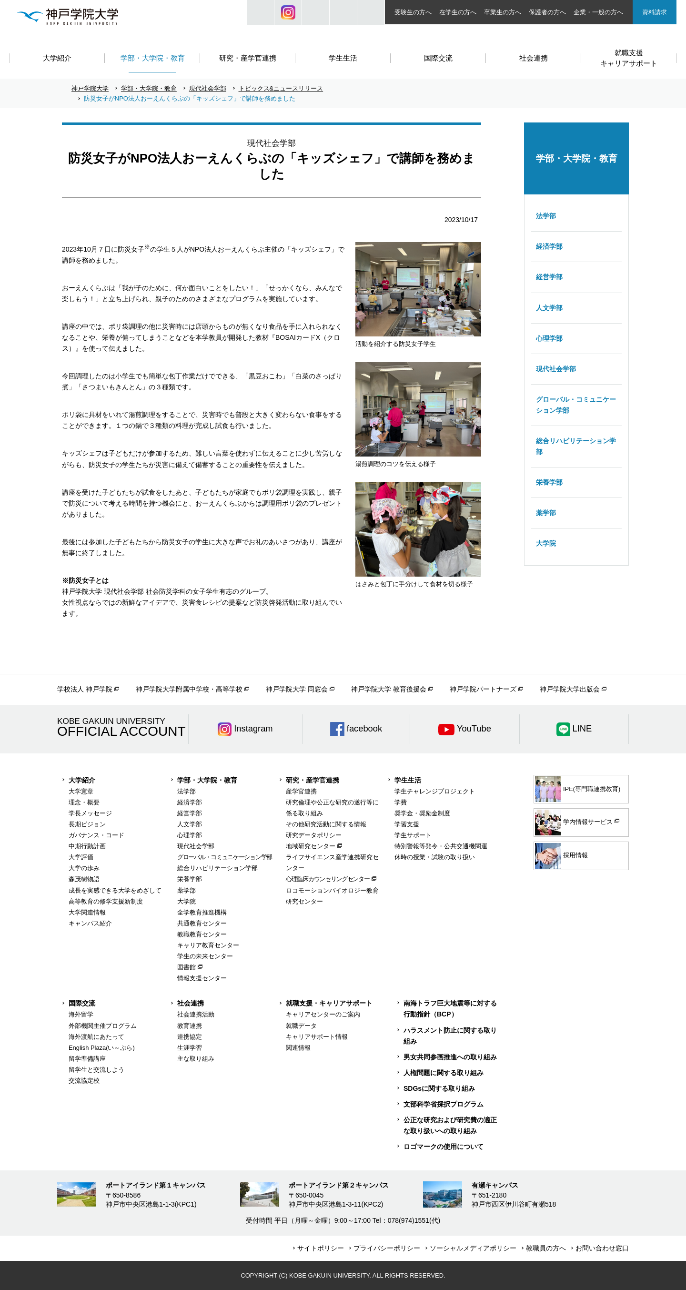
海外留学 (81, 1014)
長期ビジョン (87, 824)
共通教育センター (202, 923)
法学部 (546, 216)
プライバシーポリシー (386, 1248)
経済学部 (549, 246)
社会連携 (190, 1003)
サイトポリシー (320, 1248)
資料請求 (654, 12)
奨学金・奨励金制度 (422, 813)
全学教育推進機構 (202, 912)
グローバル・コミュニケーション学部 (576, 405)
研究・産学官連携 (312, 780)
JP (315, 12)
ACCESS (370, 12)
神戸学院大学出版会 (570, 689)
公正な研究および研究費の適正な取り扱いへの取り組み (450, 1125)
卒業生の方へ (502, 12)
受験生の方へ (413, 12)
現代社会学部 (207, 88)
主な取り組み (195, 1058)
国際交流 (82, 1003)
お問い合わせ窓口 (602, 1248)
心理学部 (549, 338)
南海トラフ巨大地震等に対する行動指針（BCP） (450, 1008)
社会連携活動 (195, 1014)
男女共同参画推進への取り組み (450, 1057)
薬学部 (546, 513)
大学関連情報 (87, 912)
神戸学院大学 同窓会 (297, 689)
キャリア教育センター (208, 945)
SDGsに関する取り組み (439, 1088)
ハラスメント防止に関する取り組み (450, 1035)
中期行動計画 (87, 846)
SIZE (343, 12)
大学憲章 (81, 791)
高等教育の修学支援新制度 (106, 901)
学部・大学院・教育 (149, 88)
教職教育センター (202, 934)
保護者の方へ (547, 12)
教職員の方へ (546, 1248)
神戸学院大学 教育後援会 (388, 689)
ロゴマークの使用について (444, 1146)
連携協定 (189, 1036)
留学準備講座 (87, 1058)
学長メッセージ (90, 813)
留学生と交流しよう (96, 1069)
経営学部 (549, 277)
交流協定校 (84, 1080)
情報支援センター (202, 978)
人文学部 (549, 308)
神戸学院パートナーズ (483, 689)
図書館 (186, 967)
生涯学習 (189, 1047)
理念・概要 (84, 802)
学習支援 (406, 824)
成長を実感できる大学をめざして (115, 890)
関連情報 (298, 1047)
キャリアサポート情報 (317, 1036)
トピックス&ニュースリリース (281, 88)
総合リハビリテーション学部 (576, 446)
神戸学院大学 (90, 88)
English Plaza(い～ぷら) (102, 1047)
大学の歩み (84, 868)
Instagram (288, 12)
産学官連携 (301, 791)
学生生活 (407, 780)
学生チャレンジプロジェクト (434, 791)
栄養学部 (549, 482)
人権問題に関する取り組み (444, 1073)
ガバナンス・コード (96, 835)
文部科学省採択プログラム (444, 1104)
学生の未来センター (205, 956)
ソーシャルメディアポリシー (473, 1248)
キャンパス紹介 (90, 923)
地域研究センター (310, 846)
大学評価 (81, 857)
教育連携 (189, 1025)
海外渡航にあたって (96, 1036)
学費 (400, 802)
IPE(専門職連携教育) (577, 789)
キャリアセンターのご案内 (323, 1014)
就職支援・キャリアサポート (329, 1003)
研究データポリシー (314, 835)
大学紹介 (82, 780)
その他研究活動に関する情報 (326, 824)
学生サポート (413, 835)
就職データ (301, 1025)
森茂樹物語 (84, 879)
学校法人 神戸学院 (84, 689)
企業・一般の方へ (598, 12)
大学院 (546, 543)
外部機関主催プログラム (103, 1025)
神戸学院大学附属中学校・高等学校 (189, 689)
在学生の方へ (457, 12)
